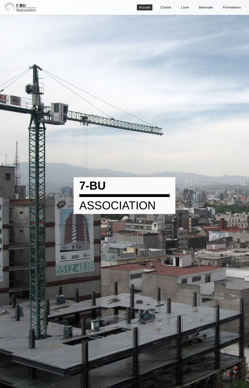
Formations (232, 7)
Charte (165, 7)
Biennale (206, 7)
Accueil (144, 7)
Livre (185, 7)
